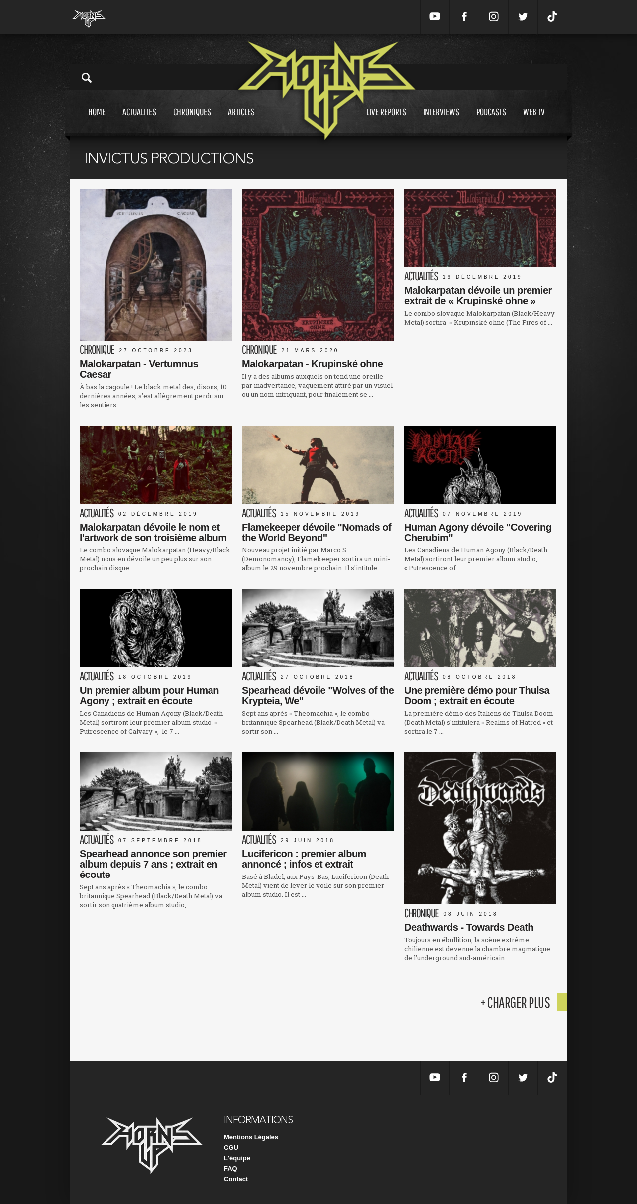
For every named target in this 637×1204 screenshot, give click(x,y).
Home (97, 121)
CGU (231, 1147)
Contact (236, 1179)
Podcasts (491, 121)
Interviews (441, 121)
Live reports (386, 121)
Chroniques (192, 121)
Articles (241, 121)
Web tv (534, 121)
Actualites (139, 121)
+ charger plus (515, 1002)
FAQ (230, 1168)
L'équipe (237, 1158)
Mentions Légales (251, 1137)
